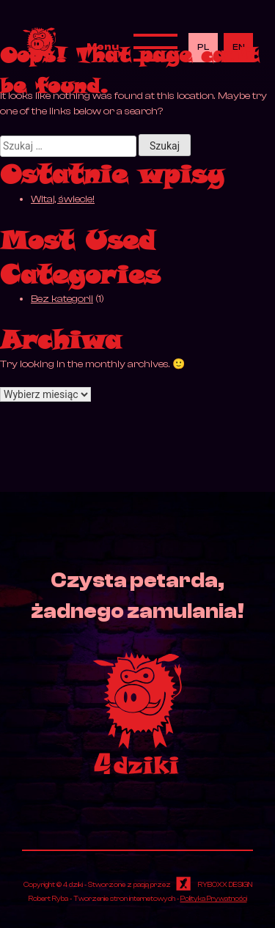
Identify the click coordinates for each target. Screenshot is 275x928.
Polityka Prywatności (213, 898)
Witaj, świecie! (63, 199)
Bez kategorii (62, 299)
